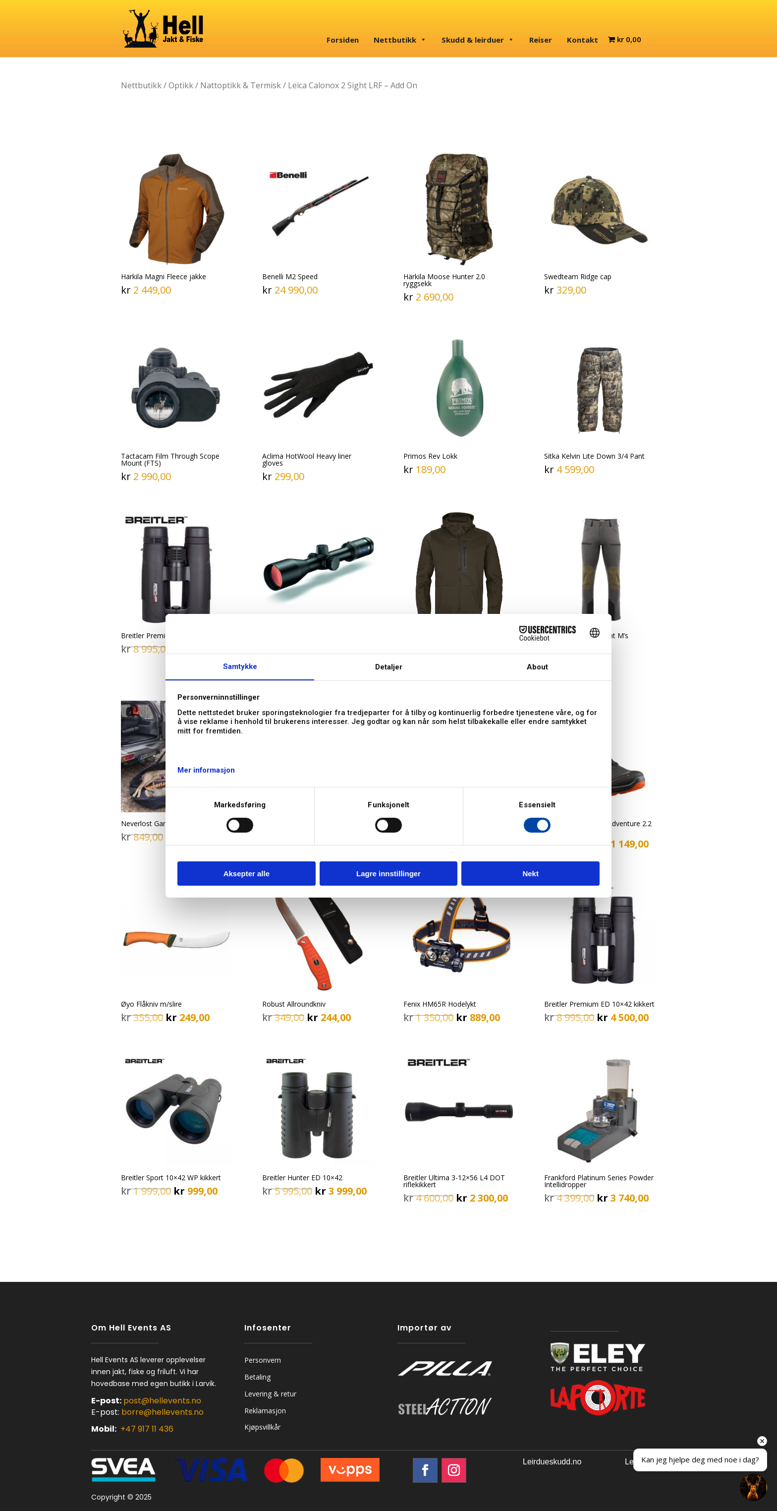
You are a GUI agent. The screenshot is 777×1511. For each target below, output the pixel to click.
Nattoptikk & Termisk (240, 85)
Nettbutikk (400, 39)
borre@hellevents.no (162, 1412)
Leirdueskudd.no (552, 1461)
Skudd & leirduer (478, 39)
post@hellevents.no (162, 1400)
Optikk (180, 85)
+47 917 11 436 (146, 1429)
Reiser (540, 40)
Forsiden (343, 40)
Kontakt (582, 40)
